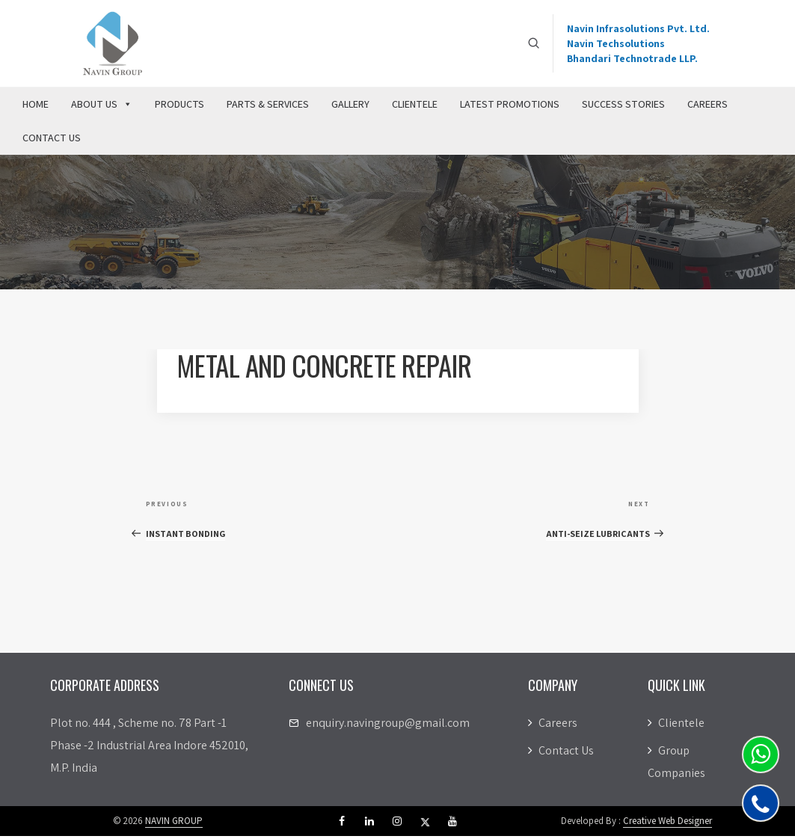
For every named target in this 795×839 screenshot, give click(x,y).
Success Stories (623, 107)
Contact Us (51, 140)
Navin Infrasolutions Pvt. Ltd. (638, 30)
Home (35, 107)
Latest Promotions (509, 107)
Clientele (415, 107)
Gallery (350, 107)
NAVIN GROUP (174, 823)
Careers (707, 107)
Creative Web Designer (667, 823)
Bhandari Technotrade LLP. (632, 60)
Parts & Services (268, 107)
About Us (101, 107)
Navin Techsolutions (616, 45)
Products (179, 107)
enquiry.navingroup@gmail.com (388, 726)
